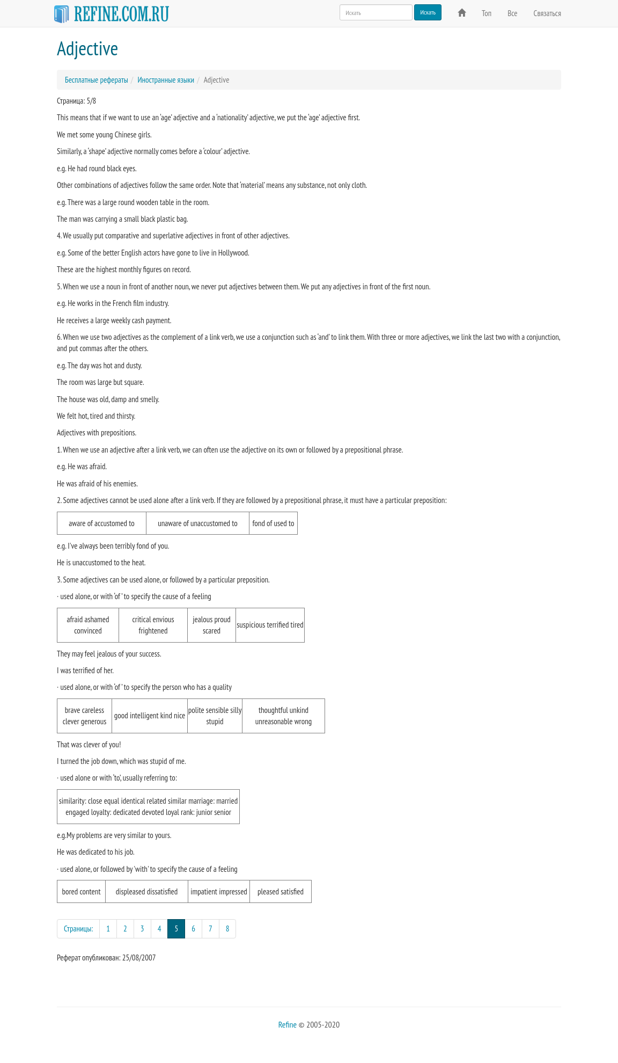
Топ (486, 13)
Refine (287, 1024)
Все (512, 13)
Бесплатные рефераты (96, 80)
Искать (428, 12)
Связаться (547, 13)
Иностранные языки (165, 80)
